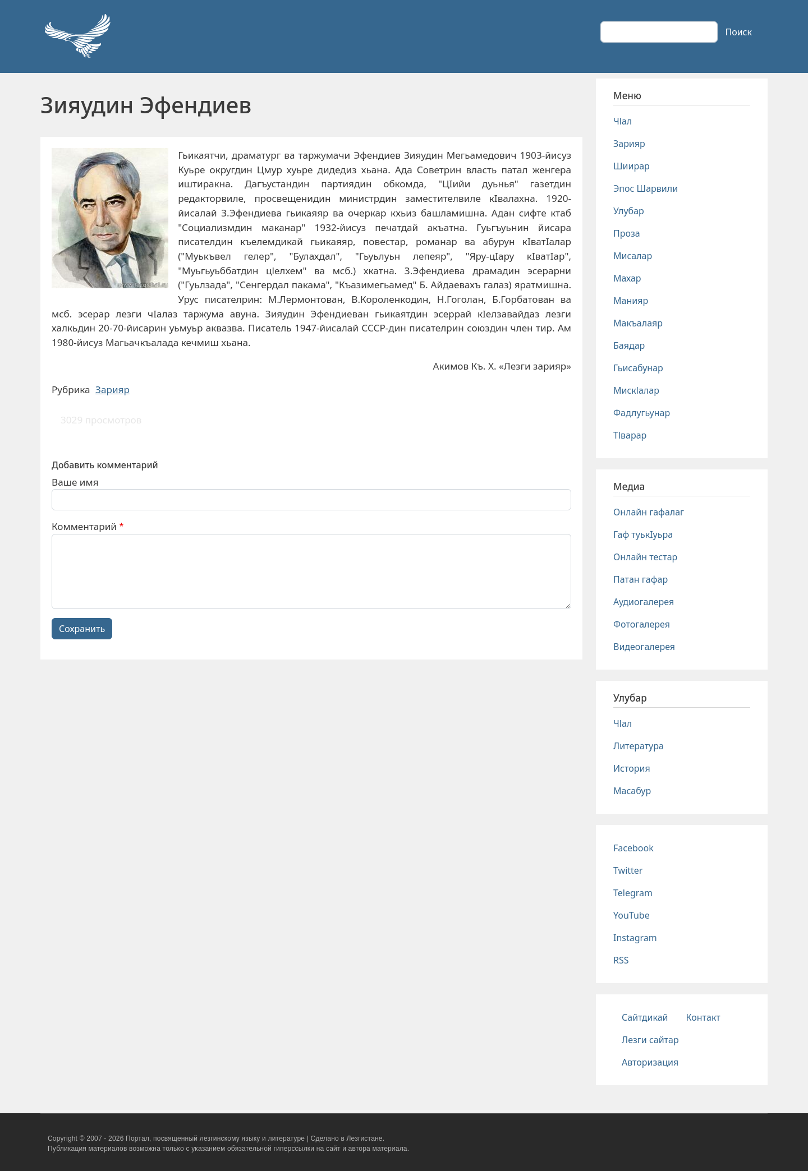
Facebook (633, 848)
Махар (627, 278)
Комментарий (84, 526)
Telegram (633, 893)
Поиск (738, 32)
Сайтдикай (645, 1017)
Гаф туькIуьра (643, 534)
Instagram (635, 938)
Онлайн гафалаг (648, 512)
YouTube (631, 915)
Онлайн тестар (645, 557)
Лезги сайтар (650, 1040)
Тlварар (629, 435)
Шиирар (631, 166)
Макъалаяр (638, 323)
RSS (621, 960)
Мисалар (632, 256)
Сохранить (82, 629)
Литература (638, 746)
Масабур (632, 791)
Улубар (628, 211)
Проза (626, 233)
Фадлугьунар (641, 413)
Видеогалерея (644, 646)
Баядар (629, 345)
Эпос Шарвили (645, 188)
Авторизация (650, 1062)
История (631, 768)
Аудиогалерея (643, 602)
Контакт (703, 1017)
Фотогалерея (641, 624)
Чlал (622, 121)
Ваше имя (75, 482)
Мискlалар (636, 390)
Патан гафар (640, 579)
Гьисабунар (638, 368)
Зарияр (112, 389)
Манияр (630, 300)
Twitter (627, 870)
